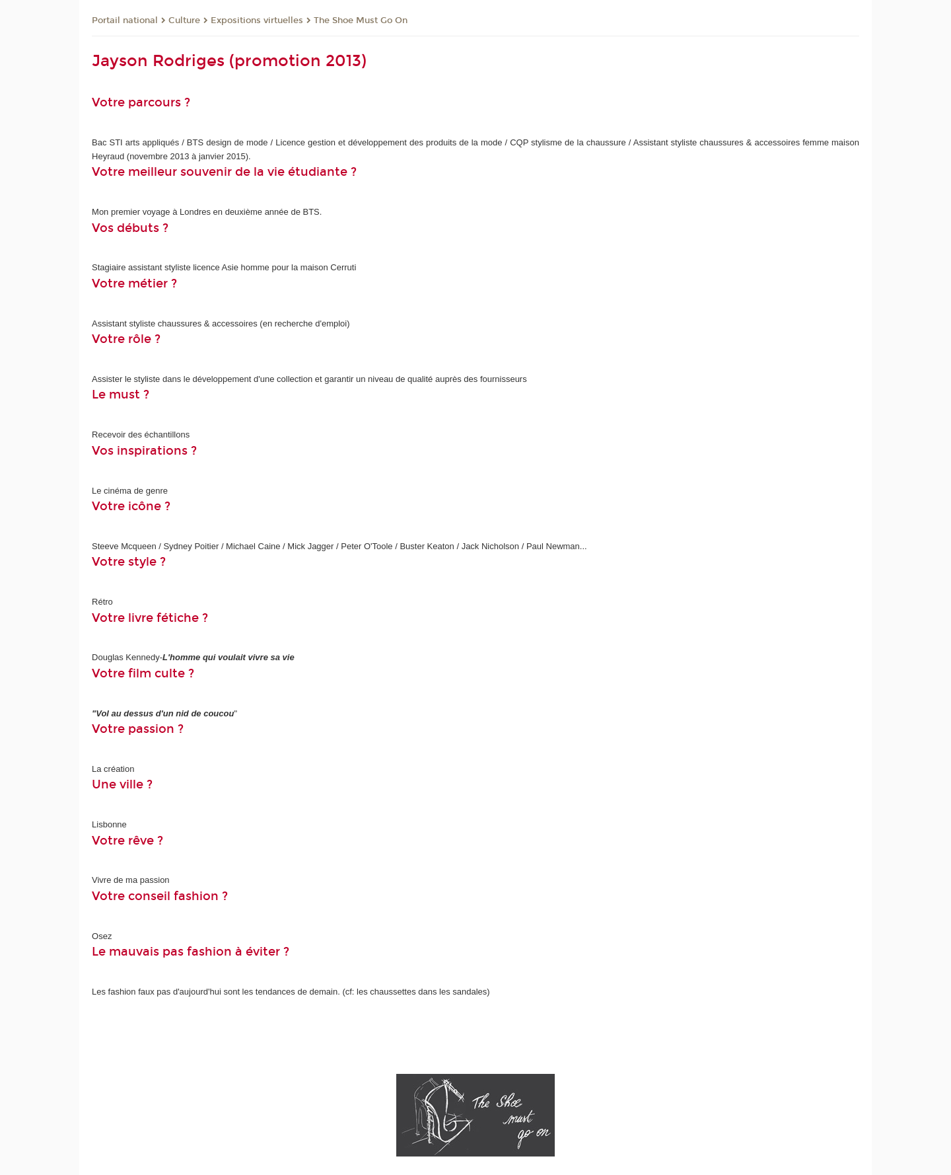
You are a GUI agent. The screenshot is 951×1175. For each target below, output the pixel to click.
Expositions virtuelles (257, 20)
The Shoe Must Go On (360, 20)
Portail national (125, 20)
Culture (184, 20)
